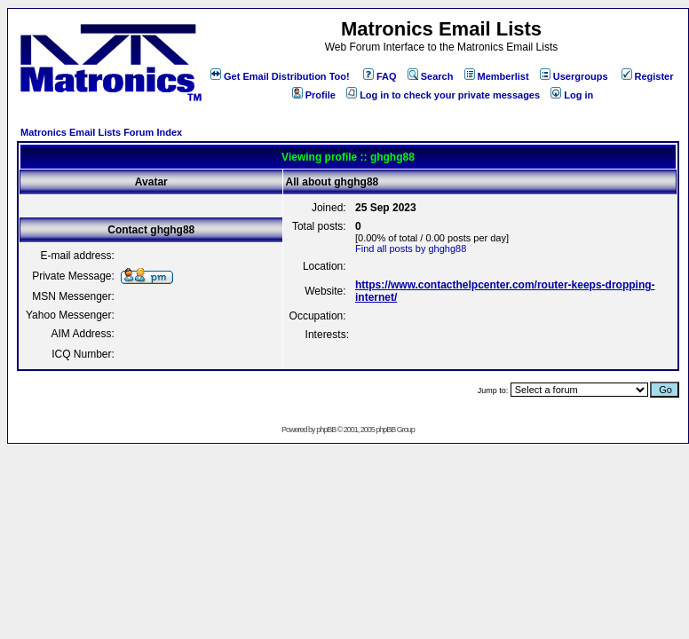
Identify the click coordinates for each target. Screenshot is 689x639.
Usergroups (574, 76)
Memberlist (496, 76)
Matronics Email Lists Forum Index (101, 132)
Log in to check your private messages (443, 95)
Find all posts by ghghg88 (410, 248)
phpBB (326, 429)
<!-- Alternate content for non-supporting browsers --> (7, 7)
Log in (571, 95)
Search (431, 76)
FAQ (380, 76)
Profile (314, 95)
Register (648, 76)
